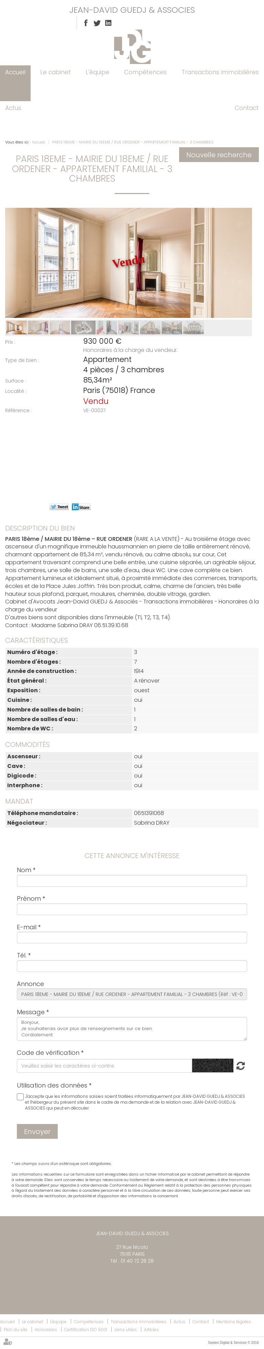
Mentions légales (233, 1322)
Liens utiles (125, 1329)
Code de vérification (48, 1052)
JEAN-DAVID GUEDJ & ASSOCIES (132, 9)
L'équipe (97, 72)
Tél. (21, 955)
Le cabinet (55, 72)
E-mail (26, 927)
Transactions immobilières (220, 72)
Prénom (29, 898)
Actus (13, 108)
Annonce (30, 983)
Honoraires (46, 1329)
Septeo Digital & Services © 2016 (233, 1343)
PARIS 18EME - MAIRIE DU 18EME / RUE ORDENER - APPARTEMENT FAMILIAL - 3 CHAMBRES (132, 142)
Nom (24, 870)
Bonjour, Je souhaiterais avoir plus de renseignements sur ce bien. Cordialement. (132, 1029)
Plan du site (16, 1329)
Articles (151, 1329)
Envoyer (37, 1131)
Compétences (145, 72)
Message (31, 1012)
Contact (247, 108)
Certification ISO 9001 (85, 1329)
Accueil (15, 72)
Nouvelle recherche (219, 155)
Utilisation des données (52, 1085)
